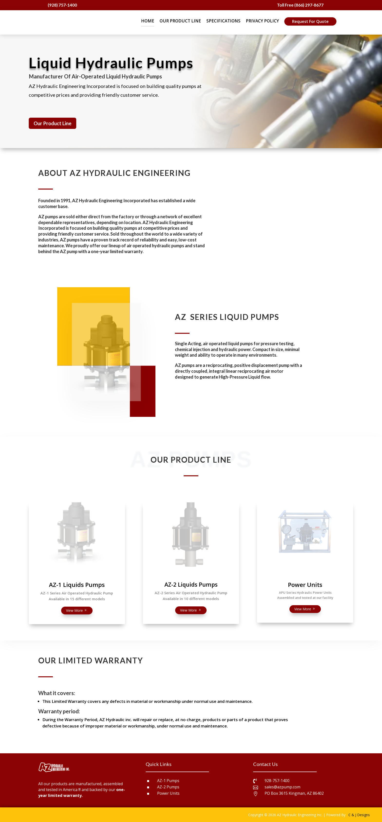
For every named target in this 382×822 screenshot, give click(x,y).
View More (74, 610)
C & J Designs (359, 814)
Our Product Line (52, 123)
